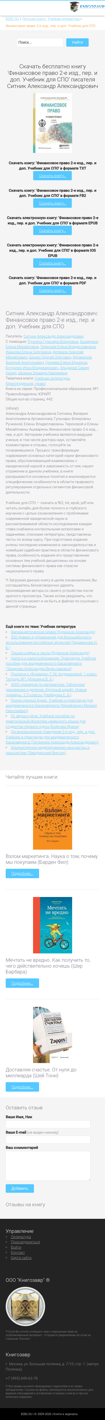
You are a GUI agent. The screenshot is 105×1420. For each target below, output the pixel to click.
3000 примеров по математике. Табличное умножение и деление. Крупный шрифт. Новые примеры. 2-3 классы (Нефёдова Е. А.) (46, 689)
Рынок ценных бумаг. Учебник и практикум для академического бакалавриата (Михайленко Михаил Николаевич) (51, 705)
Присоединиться (25, 1242)
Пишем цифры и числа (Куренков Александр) (50, 653)
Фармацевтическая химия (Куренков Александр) (53, 632)
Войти (16, 1247)
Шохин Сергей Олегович (50, 357)
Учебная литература (52, 378)
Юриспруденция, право (26, 383)
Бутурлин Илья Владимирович (32, 367)
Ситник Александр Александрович (54, 336)
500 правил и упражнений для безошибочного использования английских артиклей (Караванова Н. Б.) (52, 642)
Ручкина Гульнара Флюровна (53, 341)
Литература (21, 1236)
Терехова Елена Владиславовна (68, 346)
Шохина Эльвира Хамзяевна (42, 373)
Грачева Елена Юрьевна (66, 362)
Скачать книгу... (52, 175)
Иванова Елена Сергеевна (28, 352)
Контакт (18, 1252)
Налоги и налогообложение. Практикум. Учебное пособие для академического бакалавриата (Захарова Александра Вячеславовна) (51, 663)
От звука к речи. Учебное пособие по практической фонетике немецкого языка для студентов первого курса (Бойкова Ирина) (46, 721)
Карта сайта (21, 1257)
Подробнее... (22, 873)
